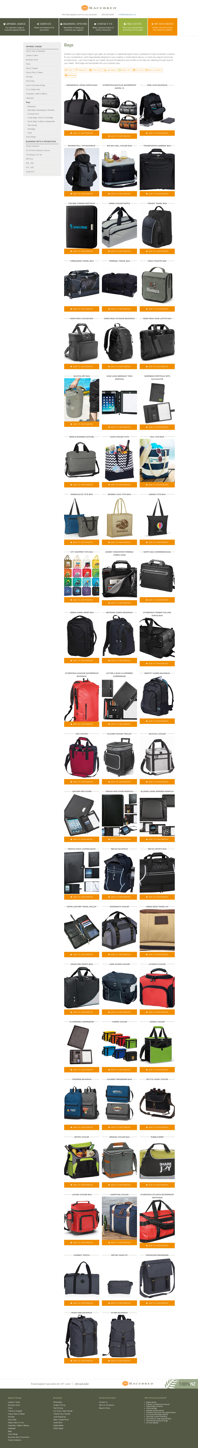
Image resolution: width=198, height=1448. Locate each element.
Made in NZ (125, 70)
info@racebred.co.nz (127, 14)
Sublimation (58, 1423)
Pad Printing (58, 1408)
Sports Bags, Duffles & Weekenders (41, 122)
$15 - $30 (30, 167)
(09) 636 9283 (108, 14)
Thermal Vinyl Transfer (61, 1414)
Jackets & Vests (32, 56)
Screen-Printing (59, 1405)
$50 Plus (29, 159)
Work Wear (30, 81)
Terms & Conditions (106, 1405)
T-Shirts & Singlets (15, 1411)
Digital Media (58, 1426)
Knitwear (29, 77)
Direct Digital (58, 1428)
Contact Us (103, 1402)
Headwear (30, 98)
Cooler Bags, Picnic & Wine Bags (40, 118)
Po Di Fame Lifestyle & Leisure (37, 150)
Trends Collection (32, 146)
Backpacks (32, 106)
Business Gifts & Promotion (41, 141)
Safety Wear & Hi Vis (16, 1423)
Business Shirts (32, 60)
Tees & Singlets (32, 68)
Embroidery (57, 1402)
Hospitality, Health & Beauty (36, 94)
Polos (28, 64)
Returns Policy (104, 1408)
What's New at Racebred (35, 51)
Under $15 (30, 172)
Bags (28, 102)
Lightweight (111, 70)
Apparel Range (34, 46)
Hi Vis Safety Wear (33, 90)
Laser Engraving (59, 1417)
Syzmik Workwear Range (35, 85)
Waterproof (82, 70)
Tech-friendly (32, 125)
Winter (70, 70)
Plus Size (139, 70)
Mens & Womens (155, 70)
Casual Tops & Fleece (34, 73)
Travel (30, 133)
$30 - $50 (30, 163)
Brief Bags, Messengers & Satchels (41, 110)
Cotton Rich (96, 70)
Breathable (72, 75)
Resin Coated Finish (61, 1420)
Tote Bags (31, 129)
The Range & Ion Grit (34, 155)
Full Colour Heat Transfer (62, 1411)
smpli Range (31, 137)
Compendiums (33, 114)
